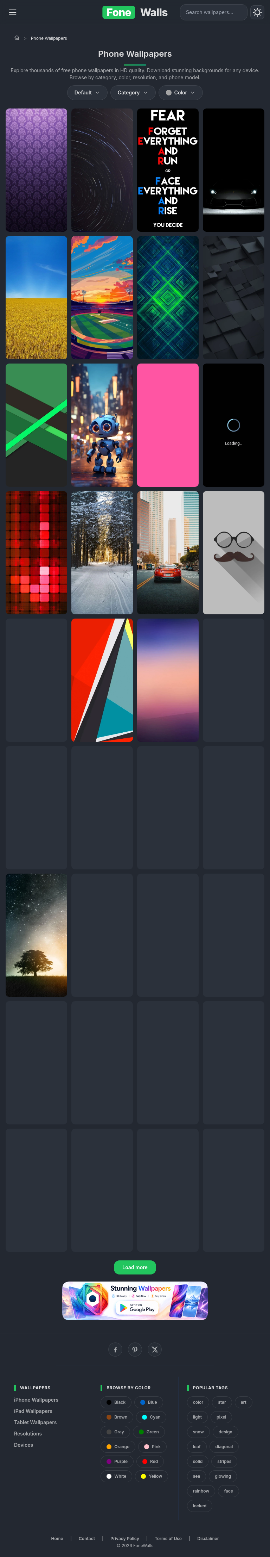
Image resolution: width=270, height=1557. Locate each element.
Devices (23, 1445)
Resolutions (28, 1434)
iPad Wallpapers (33, 1411)
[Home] (17, 38)
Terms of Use (168, 1538)
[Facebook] (115, 1349)
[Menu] (13, 12)
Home (57, 1538)
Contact (87, 1538)
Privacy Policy (124, 1538)
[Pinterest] (135, 1349)
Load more (135, 1267)
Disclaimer (208, 1538)
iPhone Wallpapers (36, 1400)
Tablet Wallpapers (35, 1422)
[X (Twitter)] (155, 1349)
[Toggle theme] (257, 12)
